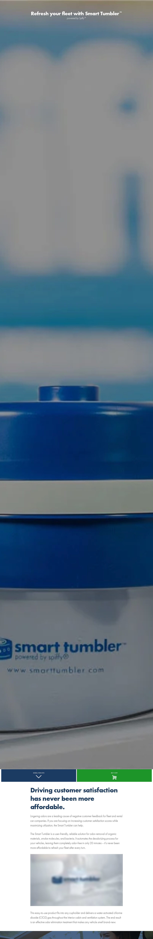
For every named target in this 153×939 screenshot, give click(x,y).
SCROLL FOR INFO (38, 773)
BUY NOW (114, 773)
